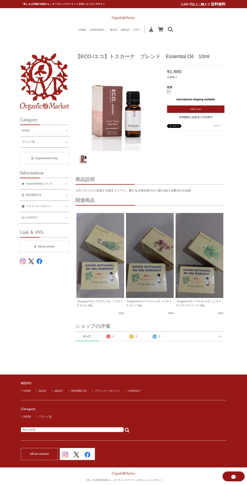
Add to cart (195, 109)
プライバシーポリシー (106, 390)
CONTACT (133, 390)
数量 (169, 87)
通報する (218, 126)
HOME (82, 29)
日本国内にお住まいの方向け (196, 117)
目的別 (26, 130)
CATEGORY (98, 29)
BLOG (113, 29)
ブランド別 (28, 141)
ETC (137, 29)
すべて (87, 336)
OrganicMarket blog (44, 158)
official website (44, 246)
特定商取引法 (78, 390)
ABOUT (125, 29)
